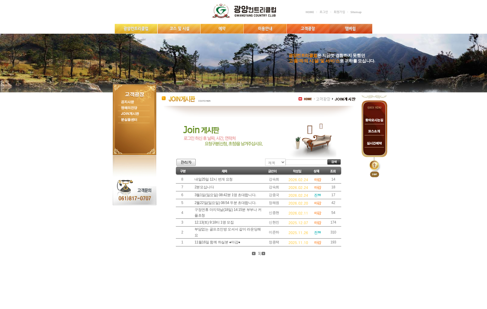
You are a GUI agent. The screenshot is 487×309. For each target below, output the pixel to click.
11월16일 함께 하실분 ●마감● (217, 242)
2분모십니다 (204, 187)
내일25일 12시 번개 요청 (213, 179)
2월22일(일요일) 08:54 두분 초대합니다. (225, 203)
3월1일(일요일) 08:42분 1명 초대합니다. (225, 195)
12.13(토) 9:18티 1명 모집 (214, 222)
